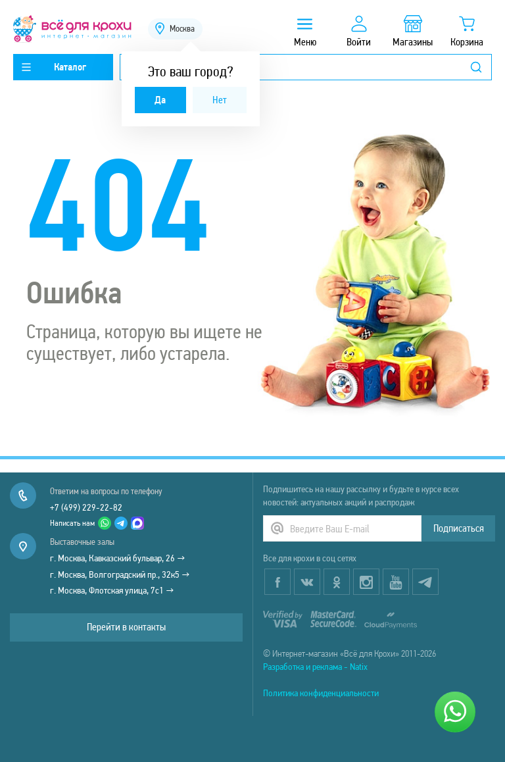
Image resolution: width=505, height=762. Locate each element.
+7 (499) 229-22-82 (86, 507)
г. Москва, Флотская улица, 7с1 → (112, 590)
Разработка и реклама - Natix (315, 667)
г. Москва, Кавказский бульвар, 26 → (117, 558)
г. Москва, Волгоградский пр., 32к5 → (120, 574)
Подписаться (458, 528)
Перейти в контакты (126, 627)
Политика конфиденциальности (321, 693)
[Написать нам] (455, 712)
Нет (219, 99)
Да (160, 99)
